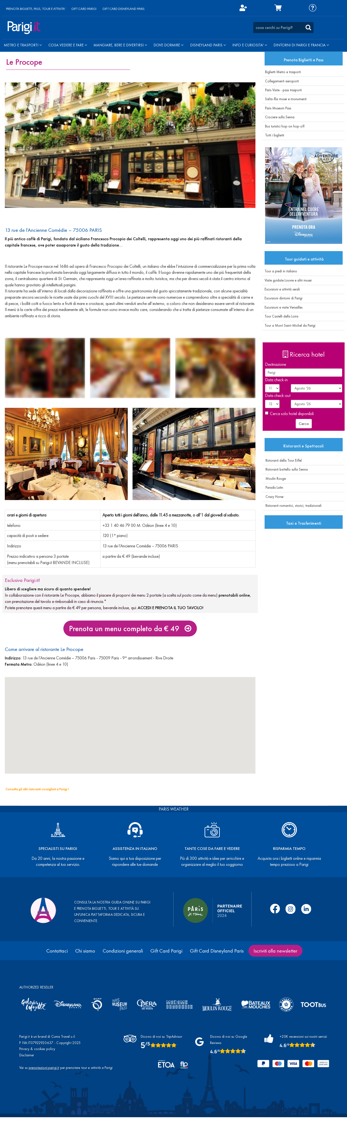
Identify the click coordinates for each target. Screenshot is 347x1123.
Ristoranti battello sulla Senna (285, 469)
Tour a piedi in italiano (280, 271)
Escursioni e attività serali (281, 289)
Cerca (304, 423)
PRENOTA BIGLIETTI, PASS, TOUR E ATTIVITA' (36, 9)
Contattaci (57, 950)
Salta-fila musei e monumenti (286, 99)
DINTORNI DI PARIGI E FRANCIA (301, 45)
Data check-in (276, 379)
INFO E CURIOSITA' (249, 45)
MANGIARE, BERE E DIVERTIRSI (120, 45)
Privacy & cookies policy (37, 1048)
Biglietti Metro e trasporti (283, 72)
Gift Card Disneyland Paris (217, 950)
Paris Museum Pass (278, 108)
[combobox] (283, 27)
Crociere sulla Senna (279, 117)
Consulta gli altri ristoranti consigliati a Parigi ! (37, 789)
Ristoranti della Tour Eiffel (282, 460)
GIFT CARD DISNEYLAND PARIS (123, 9)
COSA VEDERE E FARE (67, 45)
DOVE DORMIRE (168, 45)
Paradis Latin (273, 487)
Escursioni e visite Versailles (282, 307)
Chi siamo (85, 950)
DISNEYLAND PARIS (208, 45)
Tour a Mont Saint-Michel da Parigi (289, 325)
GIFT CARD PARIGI (83, 9)
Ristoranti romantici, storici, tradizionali (292, 505)
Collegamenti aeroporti (282, 81)
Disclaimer (26, 1055)
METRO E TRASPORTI (23, 45)
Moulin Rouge (274, 478)
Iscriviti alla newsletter (275, 950)
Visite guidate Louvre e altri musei (287, 280)
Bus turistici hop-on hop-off (284, 126)
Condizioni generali (123, 950)
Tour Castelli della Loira (280, 316)
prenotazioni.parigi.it (44, 1067)
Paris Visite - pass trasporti (283, 90)
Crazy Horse (273, 496)
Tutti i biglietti (274, 135)
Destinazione (275, 364)
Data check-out (277, 395)
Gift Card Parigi (166, 950)
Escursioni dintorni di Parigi (282, 298)
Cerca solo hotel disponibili (289, 413)
